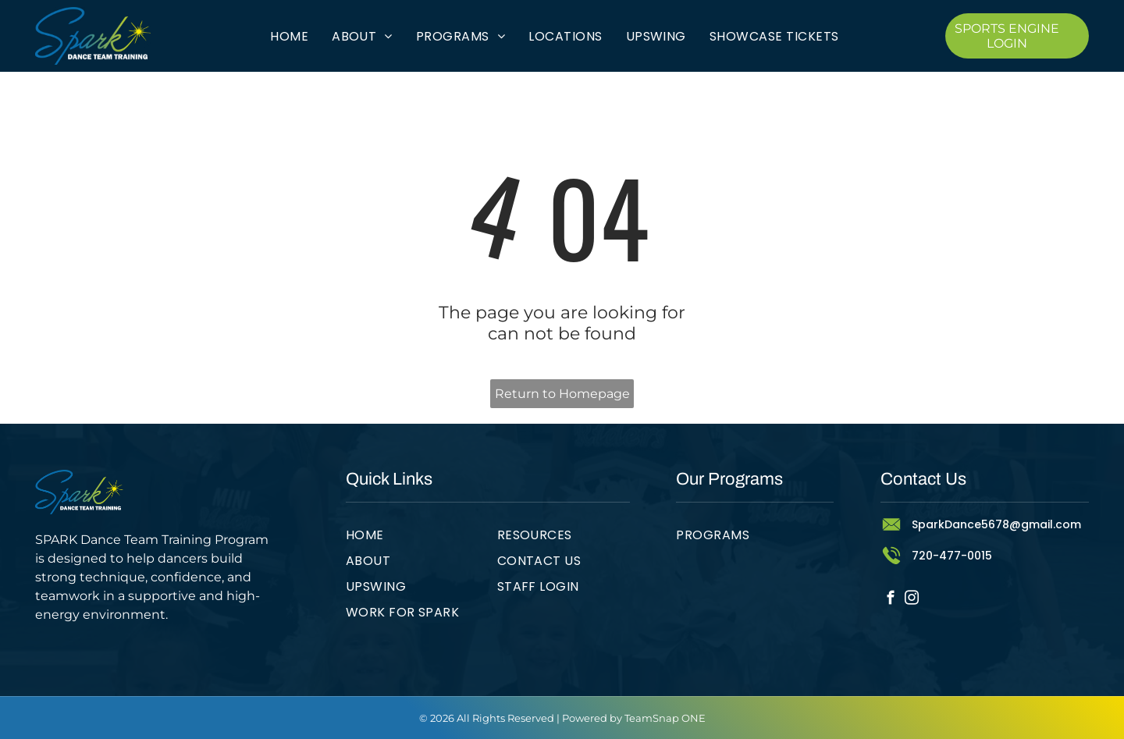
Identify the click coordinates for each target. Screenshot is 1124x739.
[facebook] (891, 600)
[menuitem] (289, 35)
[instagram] (912, 600)
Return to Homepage (562, 393)
